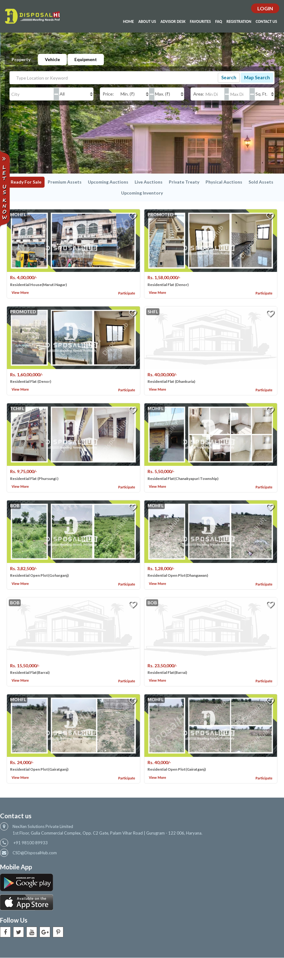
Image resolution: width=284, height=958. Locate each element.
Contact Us (266, 21)
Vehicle (52, 59)
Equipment (85, 59)
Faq (218, 21)
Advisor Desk (172, 21)
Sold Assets (261, 182)
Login (265, 9)
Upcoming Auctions (108, 182)
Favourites (200, 21)
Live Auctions (149, 182)
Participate (126, 293)
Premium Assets (65, 182)
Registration (239, 21)
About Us (147, 21)
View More (20, 292)
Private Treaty (184, 182)
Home (128, 21)
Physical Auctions (224, 182)
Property (21, 59)
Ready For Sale (26, 182)
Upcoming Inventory (142, 192)
